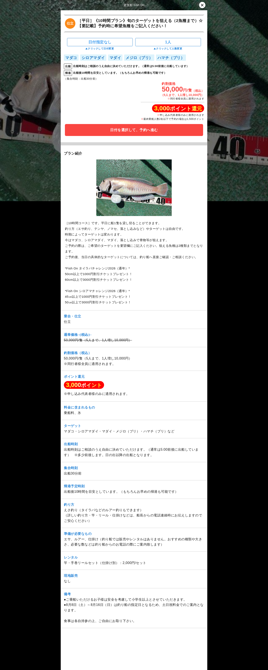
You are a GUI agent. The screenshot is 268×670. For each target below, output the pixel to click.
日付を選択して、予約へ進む (134, 130)
